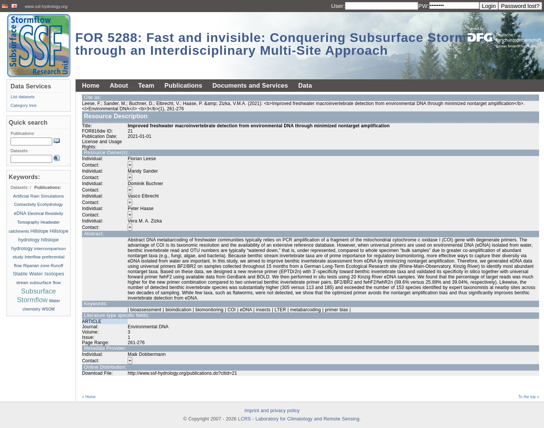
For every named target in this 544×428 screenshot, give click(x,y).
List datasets (23, 96)
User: (338, 6)
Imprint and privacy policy (272, 410)
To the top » (528, 397)
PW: (423, 6)
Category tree (24, 105)
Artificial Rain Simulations (38, 196)
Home (90, 85)
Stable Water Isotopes (38, 274)
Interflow (32, 257)
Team (146, 85)
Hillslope (39, 231)
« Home (89, 397)
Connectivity (25, 204)
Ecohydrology (50, 204)
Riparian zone (36, 265)
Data (305, 85)
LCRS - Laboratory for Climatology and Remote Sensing (298, 419)
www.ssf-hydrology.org (46, 6)
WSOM (48, 309)
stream (23, 283)
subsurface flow (45, 282)
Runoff (57, 265)
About (119, 85)
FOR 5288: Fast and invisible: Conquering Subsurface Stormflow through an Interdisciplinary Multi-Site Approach (284, 43)
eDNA (20, 213)
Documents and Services (250, 85)
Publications (183, 85)
